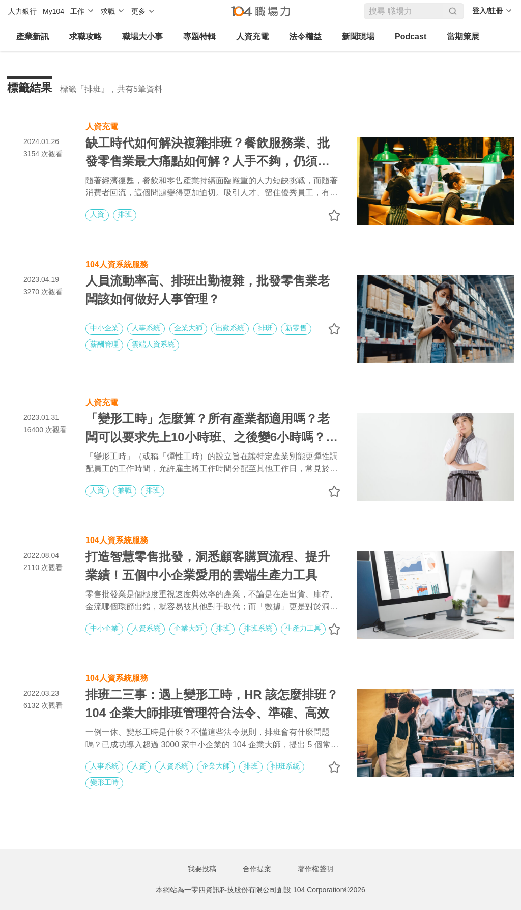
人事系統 (146, 328)
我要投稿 (202, 869)
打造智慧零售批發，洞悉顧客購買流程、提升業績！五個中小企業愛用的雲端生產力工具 (207, 566)
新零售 (296, 328)
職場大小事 (142, 36)
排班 (125, 214)
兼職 (125, 490)
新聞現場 (358, 36)
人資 (97, 214)
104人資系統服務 (116, 263)
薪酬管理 (104, 344)
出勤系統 (230, 328)
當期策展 (463, 36)
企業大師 (188, 328)
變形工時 (104, 782)
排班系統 (258, 628)
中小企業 (104, 328)
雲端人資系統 (153, 344)
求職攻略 (85, 36)
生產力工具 (303, 628)
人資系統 (146, 628)
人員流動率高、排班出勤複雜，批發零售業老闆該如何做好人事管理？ (207, 290)
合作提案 (257, 869)
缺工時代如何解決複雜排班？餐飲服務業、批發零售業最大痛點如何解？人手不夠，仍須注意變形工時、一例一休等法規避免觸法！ (207, 153)
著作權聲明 (315, 869)
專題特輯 (199, 36)
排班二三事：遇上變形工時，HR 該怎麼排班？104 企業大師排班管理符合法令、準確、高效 (211, 704)
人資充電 (252, 36)
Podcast (410, 36)
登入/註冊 (487, 11)
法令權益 (305, 36)
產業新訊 (32, 36)
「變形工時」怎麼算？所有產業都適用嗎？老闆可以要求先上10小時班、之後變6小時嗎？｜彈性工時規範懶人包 (211, 429)
